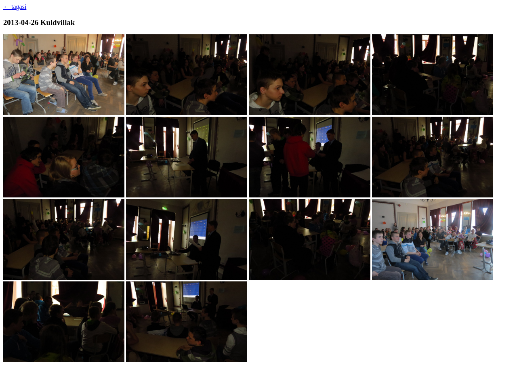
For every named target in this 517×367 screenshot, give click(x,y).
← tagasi (14, 6)
